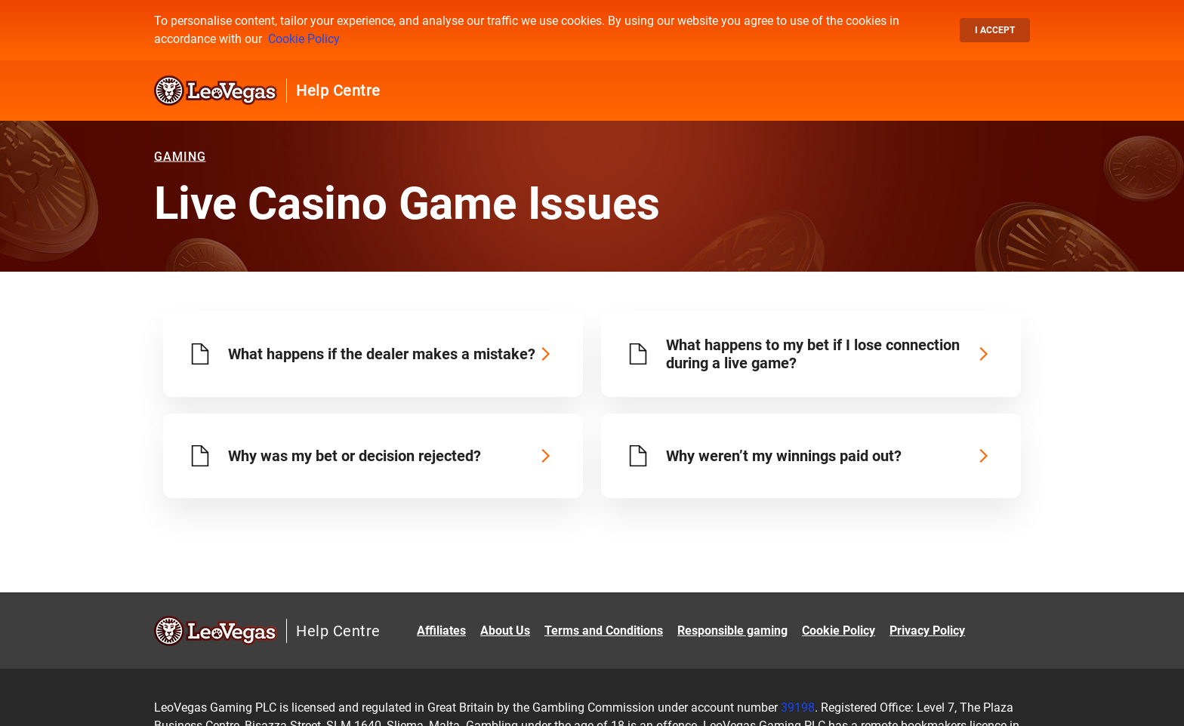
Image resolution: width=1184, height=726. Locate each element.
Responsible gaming (732, 630)
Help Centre (338, 91)
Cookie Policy (304, 39)
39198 (798, 707)
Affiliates (441, 630)
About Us (505, 630)
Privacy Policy (927, 630)
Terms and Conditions (603, 630)
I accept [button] (995, 30)
